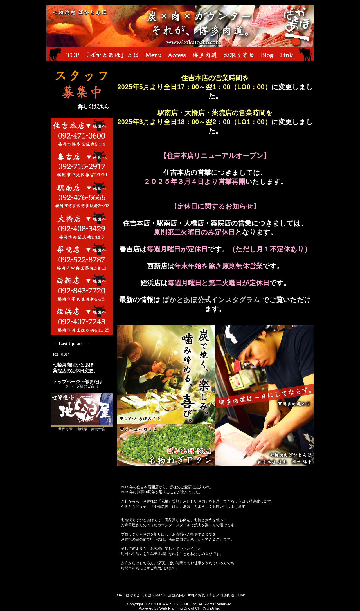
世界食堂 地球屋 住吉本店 (81, 427)
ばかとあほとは (139, 595)
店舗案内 (175, 595)
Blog (190, 595)
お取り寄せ (207, 595)
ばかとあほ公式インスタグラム (211, 300)
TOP (118, 595)
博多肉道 (227, 595)
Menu (160, 595)
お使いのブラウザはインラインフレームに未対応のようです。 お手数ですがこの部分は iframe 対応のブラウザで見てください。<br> (81, 361)
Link (241, 595)
